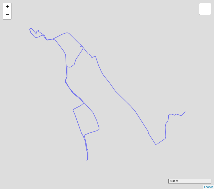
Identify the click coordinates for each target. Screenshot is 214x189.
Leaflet (208, 186)
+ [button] (7, 7)
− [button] (7, 15)
